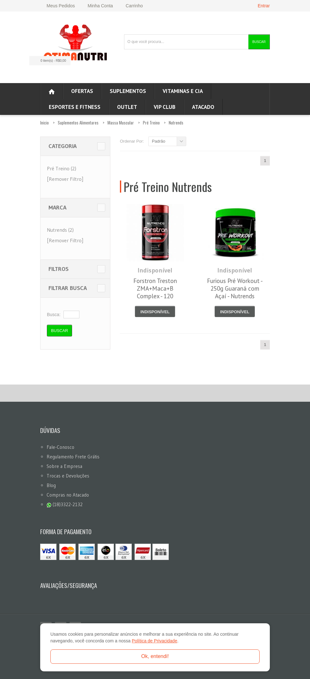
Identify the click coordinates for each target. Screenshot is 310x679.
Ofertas (82, 91)
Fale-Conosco (60, 447)
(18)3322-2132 (65, 504)
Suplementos (128, 91)
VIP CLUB (164, 106)
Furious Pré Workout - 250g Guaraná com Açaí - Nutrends (235, 288)
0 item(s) (48, 60)
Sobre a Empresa (64, 466)
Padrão (158, 141)
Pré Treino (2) (61, 168)
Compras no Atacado (68, 495)
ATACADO (203, 106)
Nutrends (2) (60, 230)
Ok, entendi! (155, 656)
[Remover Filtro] (65, 179)
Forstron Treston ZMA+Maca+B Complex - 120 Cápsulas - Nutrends (155, 292)
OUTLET (127, 106)
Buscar (259, 42)
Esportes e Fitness (74, 106)
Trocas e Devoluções (68, 476)
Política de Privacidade (154, 640)
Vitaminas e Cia (183, 91)
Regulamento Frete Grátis (73, 457)
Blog (51, 485)
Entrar (264, 5)
